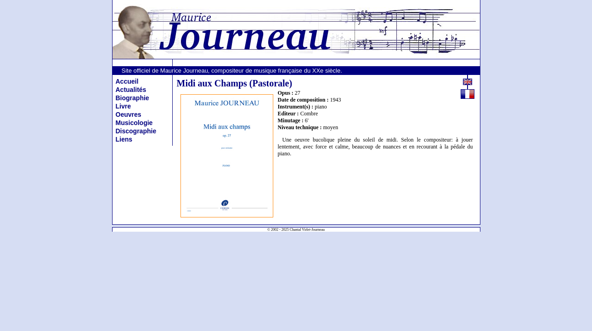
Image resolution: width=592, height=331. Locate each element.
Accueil (127, 81)
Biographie (132, 98)
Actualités (131, 89)
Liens (124, 139)
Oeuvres (128, 114)
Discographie (136, 131)
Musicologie (134, 122)
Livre (123, 106)
